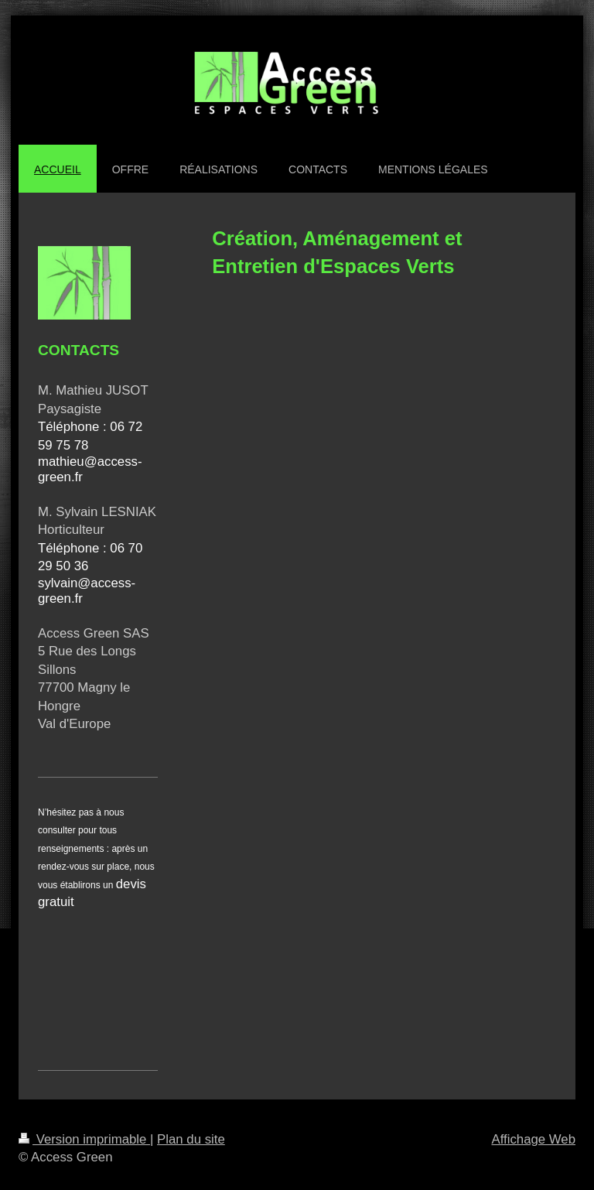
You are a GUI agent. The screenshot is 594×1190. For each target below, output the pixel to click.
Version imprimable (84, 1139)
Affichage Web (533, 1139)
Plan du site (191, 1139)
